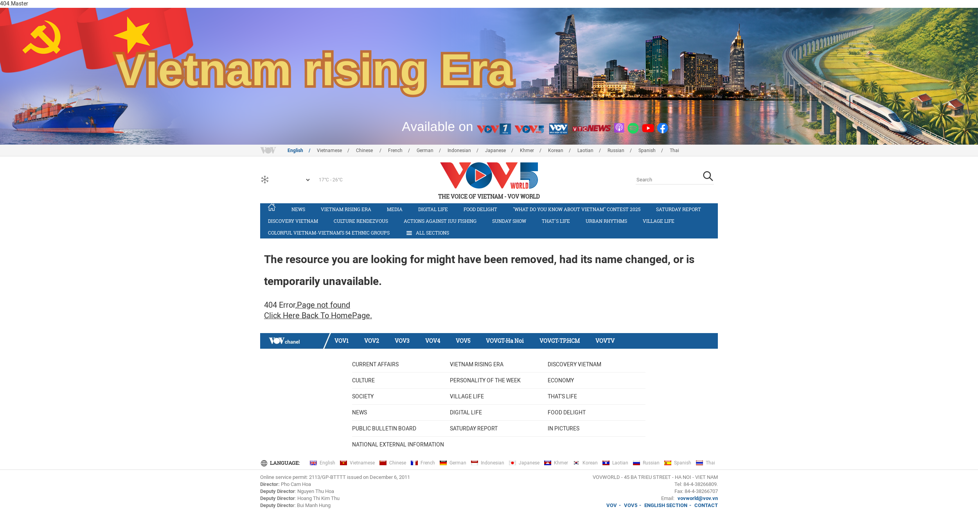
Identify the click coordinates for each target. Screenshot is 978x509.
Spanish (647, 150)
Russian (616, 150)
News (298, 209)
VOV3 (402, 340)
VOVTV (605, 340)
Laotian (585, 150)
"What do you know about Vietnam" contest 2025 (576, 209)
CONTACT (706, 505)
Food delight (480, 209)
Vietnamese (329, 150)
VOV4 (432, 340)
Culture (363, 380)
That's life (556, 221)
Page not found (323, 305)
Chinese (365, 150)
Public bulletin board (384, 428)
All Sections (427, 233)
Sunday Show (509, 221)
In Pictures (563, 428)
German (425, 150)
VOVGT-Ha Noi (505, 340)
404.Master (14, 3)
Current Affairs (375, 364)
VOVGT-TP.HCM (559, 340)
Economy (561, 380)
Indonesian (459, 150)
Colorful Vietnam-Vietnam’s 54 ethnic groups (329, 232)
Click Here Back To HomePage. (318, 315)
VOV (611, 505)
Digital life (433, 209)
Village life (658, 221)
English (295, 150)
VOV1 (341, 340)
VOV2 (371, 340)
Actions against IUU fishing (440, 221)
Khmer (527, 150)
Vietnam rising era (346, 209)
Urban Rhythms (606, 221)
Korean (555, 150)
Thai (674, 150)
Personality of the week (485, 380)
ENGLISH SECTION (665, 505)
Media (395, 209)
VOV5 (463, 340)
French (395, 150)
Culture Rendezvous (361, 221)
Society (363, 396)
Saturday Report (678, 209)
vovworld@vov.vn (698, 498)
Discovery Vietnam (293, 221)
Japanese (495, 150)
